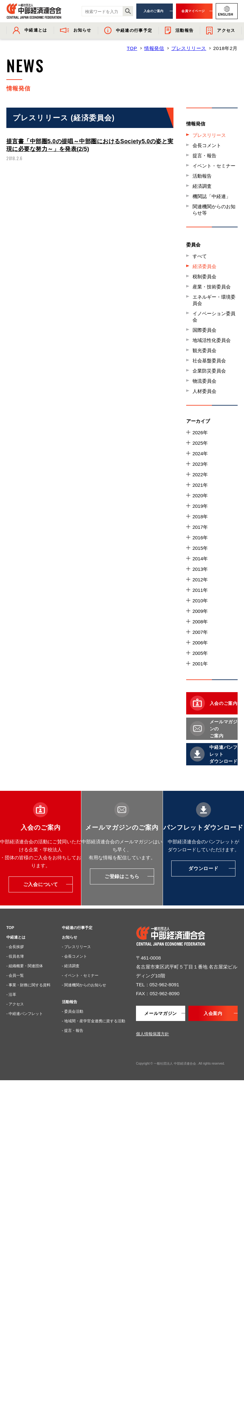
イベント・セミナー (214, 165)
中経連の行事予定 (77, 927)
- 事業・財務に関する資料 (28, 985)
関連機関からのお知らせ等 (214, 210)
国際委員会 (204, 330)
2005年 (200, 653)
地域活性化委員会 (212, 340)
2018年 (200, 516)
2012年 (200, 579)
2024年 (200, 453)
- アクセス (15, 1004)
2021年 (200, 485)
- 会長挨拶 (15, 947)
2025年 (200, 443)
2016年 (200, 537)
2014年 (200, 558)
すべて (200, 256)
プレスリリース (188, 48)
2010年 (200, 600)
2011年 (200, 590)
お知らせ (69, 937)
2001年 (200, 663)
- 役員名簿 (15, 956)
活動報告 (202, 176)
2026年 (200, 432)
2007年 (200, 632)
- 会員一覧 (15, 975)
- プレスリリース (76, 947)
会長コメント (207, 145)
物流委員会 (204, 381)
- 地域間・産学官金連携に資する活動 (93, 1021)
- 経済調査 (70, 966)
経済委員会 (204, 266)
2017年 (200, 527)
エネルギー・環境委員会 (214, 300)
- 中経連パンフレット (24, 1013)
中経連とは (15, 937)
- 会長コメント (74, 956)
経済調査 (202, 186)
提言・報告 (204, 155)
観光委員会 (204, 350)
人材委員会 (204, 391)
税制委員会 (204, 276)
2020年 (200, 495)
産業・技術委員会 (212, 286)
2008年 (200, 621)
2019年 (200, 506)
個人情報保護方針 (152, 1034)
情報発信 (154, 48)
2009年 (200, 611)
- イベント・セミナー (80, 975)
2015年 (200, 548)
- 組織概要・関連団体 (24, 966)
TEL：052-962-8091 (157, 984)
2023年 (200, 464)
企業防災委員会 (209, 370)
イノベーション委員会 (214, 317)
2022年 (200, 474)
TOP (132, 48)
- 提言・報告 (72, 1030)
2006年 (200, 642)
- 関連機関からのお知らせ (84, 985)
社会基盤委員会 (209, 360)
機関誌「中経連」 (212, 196)
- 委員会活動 (72, 1011)
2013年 (200, 569)
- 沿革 (11, 994)
